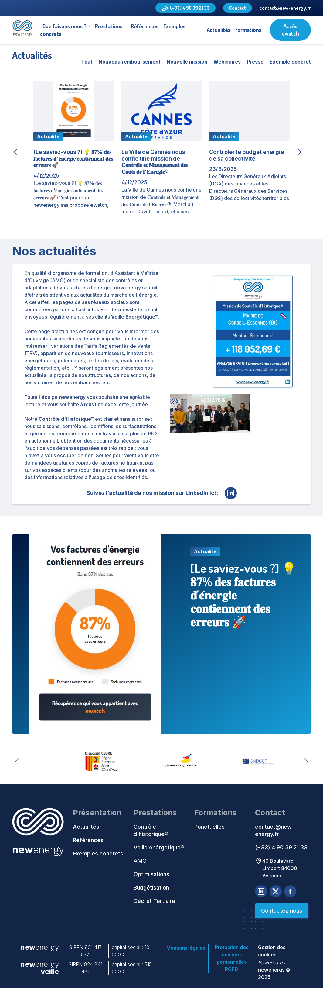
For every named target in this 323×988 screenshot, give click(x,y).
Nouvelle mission (187, 62)
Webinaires (227, 62)
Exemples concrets (98, 853)
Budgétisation (151, 887)
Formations (248, 29)
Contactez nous (281, 910)
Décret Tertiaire (154, 901)
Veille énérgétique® (159, 847)
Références (144, 26)
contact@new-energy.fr (285, 8)
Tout (87, 62)
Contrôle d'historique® (151, 830)
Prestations (108, 26)
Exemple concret (290, 62)
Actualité (48, 136)
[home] (22, 29)
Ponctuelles (209, 827)
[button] (66, 26)
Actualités (218, 29)
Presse (255, 62)
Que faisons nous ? (64, 26)
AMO (140, 861)
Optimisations (151, 874)
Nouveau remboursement (130, 62)
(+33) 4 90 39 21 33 (281, 847)
